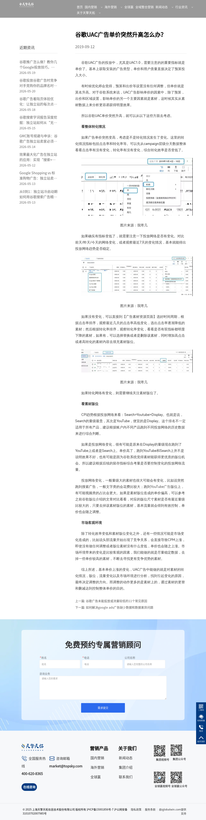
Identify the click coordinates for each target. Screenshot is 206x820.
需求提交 (103, 708)
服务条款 (150, 809)
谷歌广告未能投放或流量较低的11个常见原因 (116, 601)
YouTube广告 (161, 487)
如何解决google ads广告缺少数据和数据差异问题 (119, 607)
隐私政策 (136, 809)
